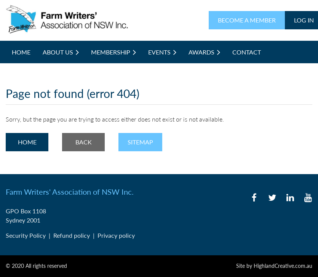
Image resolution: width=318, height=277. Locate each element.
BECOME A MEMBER (247, 20)
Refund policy (71, 235)
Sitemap (140, 142)
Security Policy (26, 235)
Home (27, 142)
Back (83, 142)
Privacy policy (116, 235)
